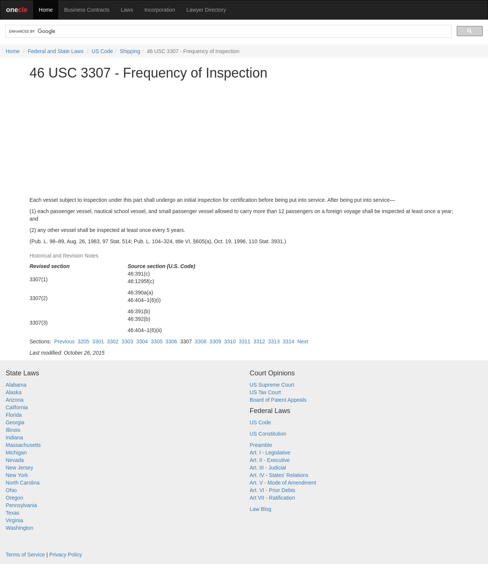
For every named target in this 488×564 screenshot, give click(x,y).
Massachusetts (23, 445)
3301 (98, 341)
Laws (127, 10)
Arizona (14, 400)
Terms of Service (25, 555)
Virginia (14, 520)
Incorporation (159, 10)
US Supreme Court (272, 385)
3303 (127, 341)
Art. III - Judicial (268, 468)
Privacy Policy (65, 555)
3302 (113, 341)
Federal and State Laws (56, 51)
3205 (83, 341)
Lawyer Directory (206, 10)
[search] (227, 31)
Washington (19, 528)
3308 (201, 341)
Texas (13, 513)
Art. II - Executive (270, 460)
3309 (215, 341)
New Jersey (19, 468)
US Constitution (268, 434)
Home (46, 10)
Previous (64, 341)
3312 (259, 341)
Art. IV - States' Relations (279, 475)
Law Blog (261, 509)
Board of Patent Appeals (278, 400)
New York (17, 475)
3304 (142, 341)
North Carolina (23, 483)
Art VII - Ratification (272, 498)
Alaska (13, 392)
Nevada (15, 460)
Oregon (14, 498)
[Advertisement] (244, 138)
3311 (244, 341)
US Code (102, 51)
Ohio (11, 490)
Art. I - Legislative (270, 453)
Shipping (130, 51)
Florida (14, 415)
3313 (274, 341)
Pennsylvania (21, 505)
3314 (288, 341)
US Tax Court (265, 392)
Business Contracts (86, 10)
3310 (230, 341)
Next (302, 341)
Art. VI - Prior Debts (272, 490)
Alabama (16, 385)
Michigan (16, 453)
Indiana (14, 437)
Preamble (261, 445)
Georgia (15, 422)
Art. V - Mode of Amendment (283, 483)
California (17, 407)
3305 (157, 341)
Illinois (13, 430)
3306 (171, 341)
